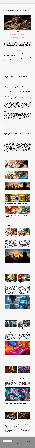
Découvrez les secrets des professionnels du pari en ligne (24, 421)
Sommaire (17, 31)
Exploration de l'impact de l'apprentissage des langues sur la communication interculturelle (16, 204)
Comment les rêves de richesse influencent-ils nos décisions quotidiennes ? (15, 192)
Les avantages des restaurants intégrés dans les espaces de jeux (16, 180)
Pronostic (17, 440)
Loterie (17, 443)
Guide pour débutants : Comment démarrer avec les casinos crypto (24, 375)
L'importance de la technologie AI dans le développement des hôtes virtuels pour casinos (16, 402)
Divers (7, 6)
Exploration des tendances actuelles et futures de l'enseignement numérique (16, 216)
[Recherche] (6, 441)
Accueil (4, 6)
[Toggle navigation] (4, 2)
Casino (17, 444)
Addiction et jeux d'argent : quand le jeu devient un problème (17, 35)
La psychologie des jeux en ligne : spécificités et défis (17, 37)
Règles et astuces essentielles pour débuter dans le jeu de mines (16, 168)
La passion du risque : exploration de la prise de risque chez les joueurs (17, 33)
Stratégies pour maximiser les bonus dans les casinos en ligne (11, 375)
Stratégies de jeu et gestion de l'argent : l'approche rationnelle (17, 38)
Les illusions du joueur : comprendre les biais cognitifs (17, 34)
